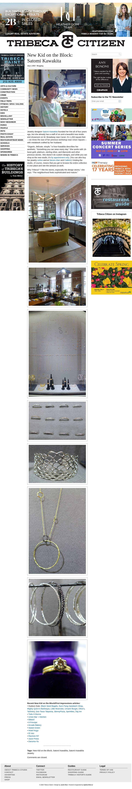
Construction (7, 92)
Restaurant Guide (77, 770)
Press (7, 777)
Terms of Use (106, 770)
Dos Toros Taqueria (44, 711)
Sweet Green (34, 728)
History (4, 107)
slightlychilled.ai (88, 785)
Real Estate (6, 137)
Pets (2, 131)
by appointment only (60, 157)
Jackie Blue (64, 785)
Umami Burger (71, 709)
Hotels (4, 110)
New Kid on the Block (42, 750)
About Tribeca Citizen (15, 770)
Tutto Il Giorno (34, 714)
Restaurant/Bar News (11, 140)
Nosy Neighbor (8, 122)
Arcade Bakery (34, 725)
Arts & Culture (8, 86)
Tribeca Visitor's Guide (80, 775)
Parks (3, 125)
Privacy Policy (107, 772)
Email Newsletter (45, 777)
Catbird (68, 160)
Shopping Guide (76, 772)
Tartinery (31, 711)
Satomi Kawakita (50, 132)
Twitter (40, 770)
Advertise (9, 775)
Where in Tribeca (9, 155)
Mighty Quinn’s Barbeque (38, 709)
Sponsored (6, 152)
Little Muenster (57, 709)
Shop (7, 780)
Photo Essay (6, 134)
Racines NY (33, 736)
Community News (9, 89)
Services (5, 146)
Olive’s (82, 709)
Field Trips (5, 101)
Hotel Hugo (33, 730)
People (4, 128)
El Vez (31, 733)
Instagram (41, 775)
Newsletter (6, 119)
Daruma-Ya (33, 741)
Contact (8, 772)
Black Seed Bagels (49, 706)
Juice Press (33, 739)
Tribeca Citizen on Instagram (111, 214)
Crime (3, 95)
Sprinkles (70, 711)
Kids (2, 113)
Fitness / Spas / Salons (11, 104)
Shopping (5, 149)
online (40, 160)
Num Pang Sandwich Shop (71, 706)
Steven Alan (54, 160)
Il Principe (32, 722)
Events (4, 98)
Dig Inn (78, 711)
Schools (4, 143)
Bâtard (31, 720)
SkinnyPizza (59, 711)
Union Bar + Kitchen (37, 717)
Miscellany (6, 116)
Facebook (41, 772)
